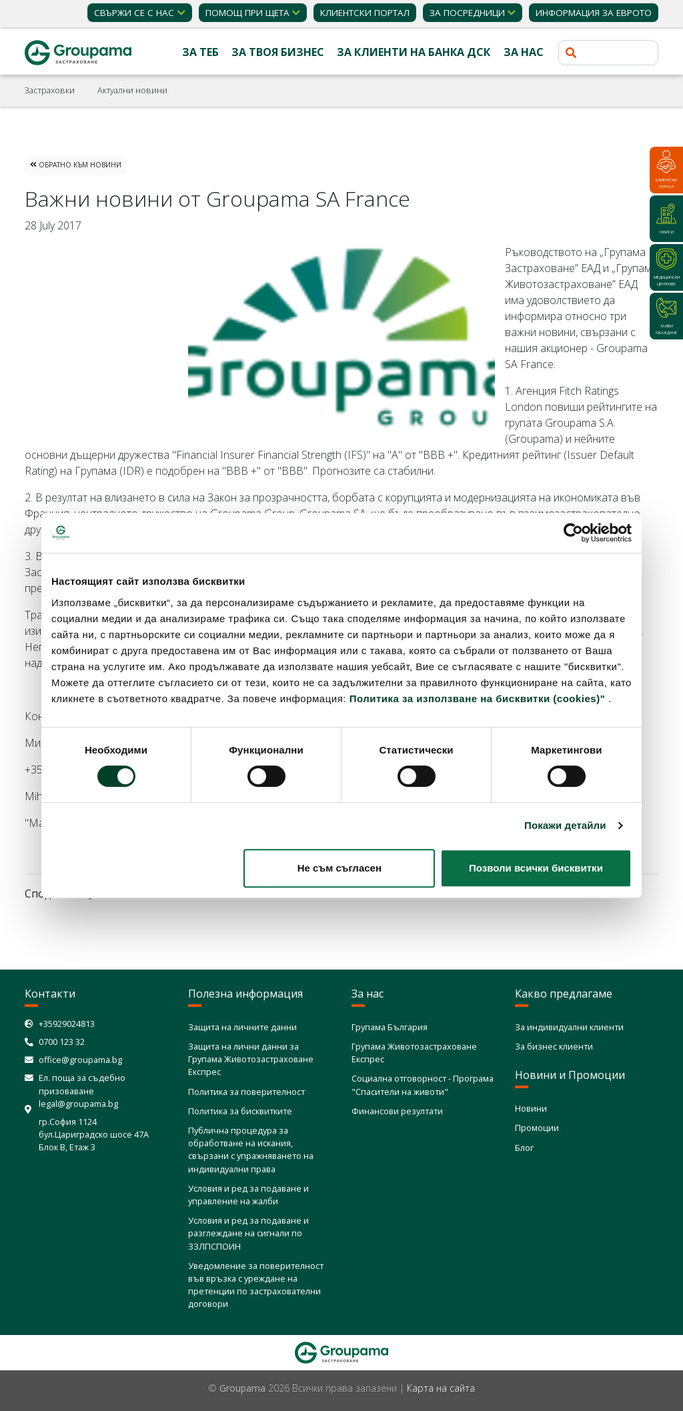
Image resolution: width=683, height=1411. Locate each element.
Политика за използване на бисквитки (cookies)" (478, 698)
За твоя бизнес (277, 52)
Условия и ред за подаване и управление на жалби (248, 1194)
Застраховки (50, 90)
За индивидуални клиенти (569, 1027)
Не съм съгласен (339, 868)
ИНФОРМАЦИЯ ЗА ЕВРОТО (594, 13)
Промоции (537, 1128)
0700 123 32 (62, 1042)
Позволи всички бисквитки (536, 868)
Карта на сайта (441, 1388)
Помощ (247, 12)
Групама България (390, 1027)
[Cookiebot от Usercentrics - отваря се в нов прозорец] (573, 533)
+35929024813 (67, 1024)
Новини (531, 1108)
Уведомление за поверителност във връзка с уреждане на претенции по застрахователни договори (255, 1285)
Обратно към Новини (75, 164)
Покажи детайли (565, 825)
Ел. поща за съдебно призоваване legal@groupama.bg (82, 1090)
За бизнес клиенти (554, 1046)
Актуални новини (132, 90)
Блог (524, 1148)
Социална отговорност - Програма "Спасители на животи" (423, 1084)
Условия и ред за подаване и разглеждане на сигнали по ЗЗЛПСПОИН (248, 1233)
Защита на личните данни (242, 1027)
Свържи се (134, 12)
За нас (524, 52)
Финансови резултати (397, 1111)
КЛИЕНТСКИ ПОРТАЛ (365, 13)
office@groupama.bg (80, 1060)
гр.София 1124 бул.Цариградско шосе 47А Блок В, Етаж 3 (94, 1134)
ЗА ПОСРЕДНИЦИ (467, 13)
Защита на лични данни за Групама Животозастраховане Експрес (250, 1059)
